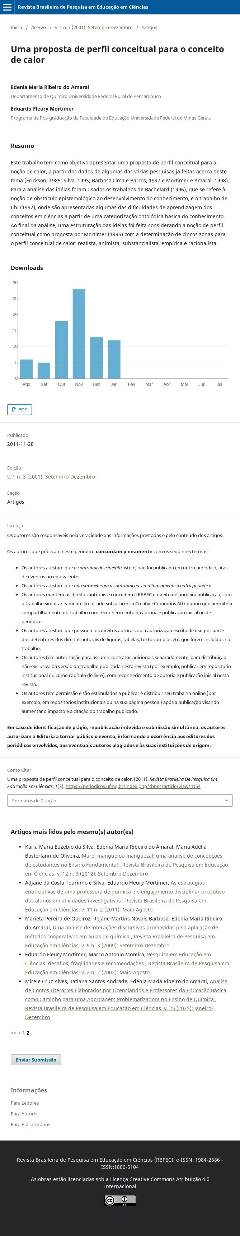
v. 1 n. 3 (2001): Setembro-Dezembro (94, 27)
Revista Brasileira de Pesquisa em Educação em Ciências (83, 7)
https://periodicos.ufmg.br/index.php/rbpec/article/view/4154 (133, 786)
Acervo (38, 27)
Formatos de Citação (34, 800)
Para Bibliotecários (30, 1124)
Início (16, 27)
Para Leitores (25, 1103)
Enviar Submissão (36, 1060)
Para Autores (24, 1113)
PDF (22, 409)
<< (14, 1032)
